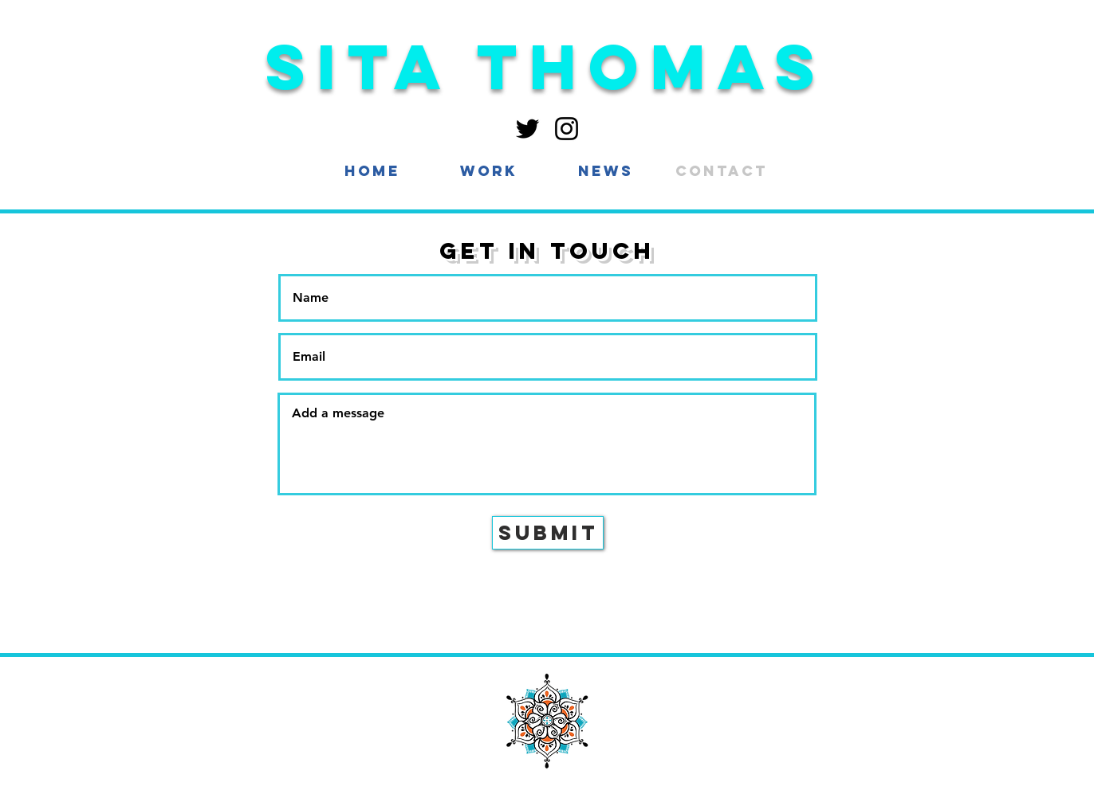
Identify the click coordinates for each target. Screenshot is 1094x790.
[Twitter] (527, 128)
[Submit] (548, 532)
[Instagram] (566, 128)
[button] (489, 171)
